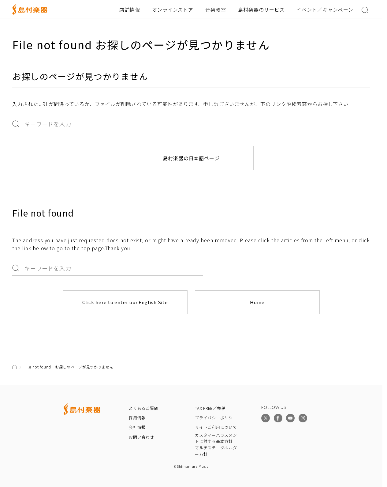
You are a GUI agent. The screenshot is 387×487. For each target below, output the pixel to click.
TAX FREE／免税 (210, 408)
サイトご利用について (216, 427)
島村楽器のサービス (261, 9)
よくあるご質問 (143, 408)
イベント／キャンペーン (324, 9)
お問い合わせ (141, 437)
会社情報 (137, 427)
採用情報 (137, 418)
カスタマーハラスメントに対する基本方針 (216, 438)
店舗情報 (129, 9)
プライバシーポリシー (216, 418)
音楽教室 (215, 9)
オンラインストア (173, 9)
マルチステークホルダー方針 (216, 451)
